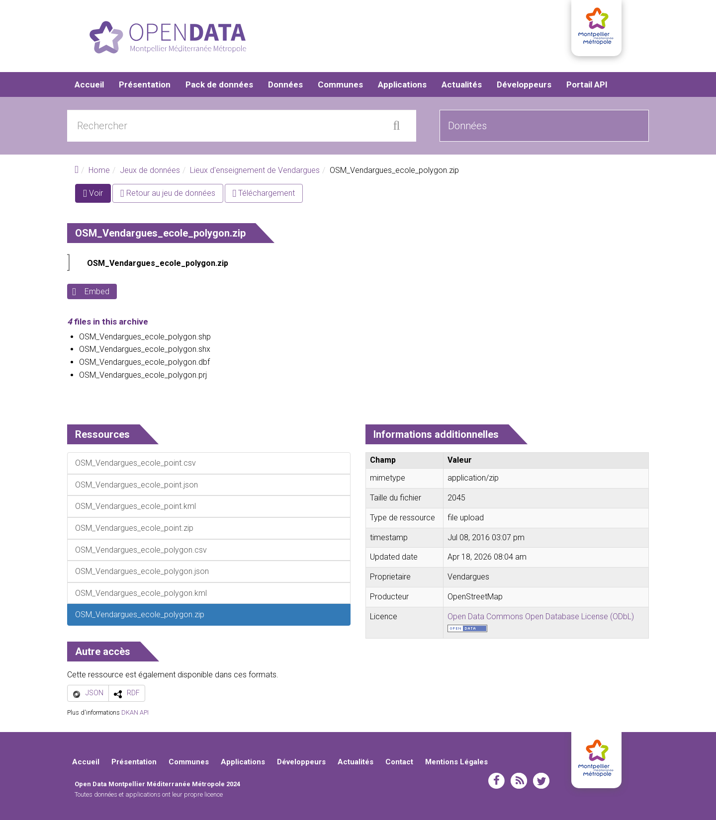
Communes (340, 84)
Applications (402, 84)
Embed (97, 291)
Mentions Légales (456, 761)
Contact (399, 761)
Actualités (462, 84)
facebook (496, 781)
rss (519, 781)
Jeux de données (150, 170)
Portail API (587, 84)
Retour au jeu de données (167, 193)
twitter (541, 781)
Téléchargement (264, 193)
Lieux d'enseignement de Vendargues (255, 170)
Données (285, 84)
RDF (133, 693)
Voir (97, 195)
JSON (94, 693)
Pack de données (219, 84)
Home (99, 170)
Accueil (89, 84)
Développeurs (524, 84)
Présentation (145, 84)
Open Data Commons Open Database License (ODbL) (541, 616)
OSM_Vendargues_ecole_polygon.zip (157, 263)
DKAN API (135, 712)
